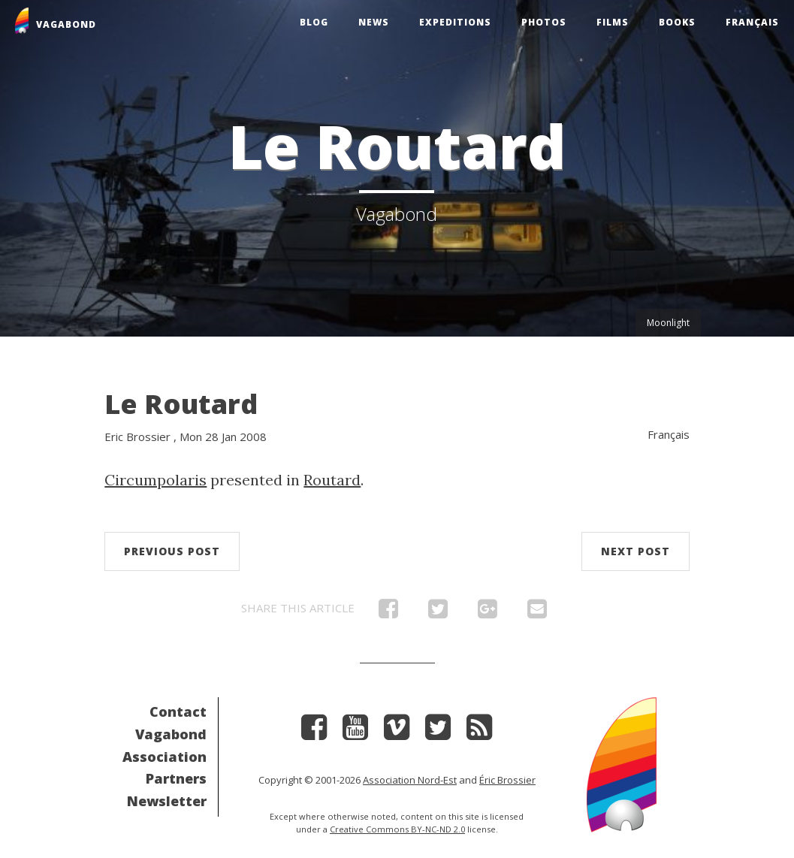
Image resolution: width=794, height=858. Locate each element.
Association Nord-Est (410, 780)
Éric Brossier (507, 780)
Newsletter (167, 801)
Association (164, 757)
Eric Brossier (137, 436)
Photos (543, 22)
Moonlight (668, 322)
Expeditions (455, 22)
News (373, 22)
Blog (314, 22)
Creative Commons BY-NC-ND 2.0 (397, 829)
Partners (176, 778)
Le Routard (181, 403)
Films (612, 22)
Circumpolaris (155, 479)
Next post (635, 551)
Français (752, 22)
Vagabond (171, 734)
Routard (332, 479)
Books (677, 22)
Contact (178, 711)
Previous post (172, 551)
